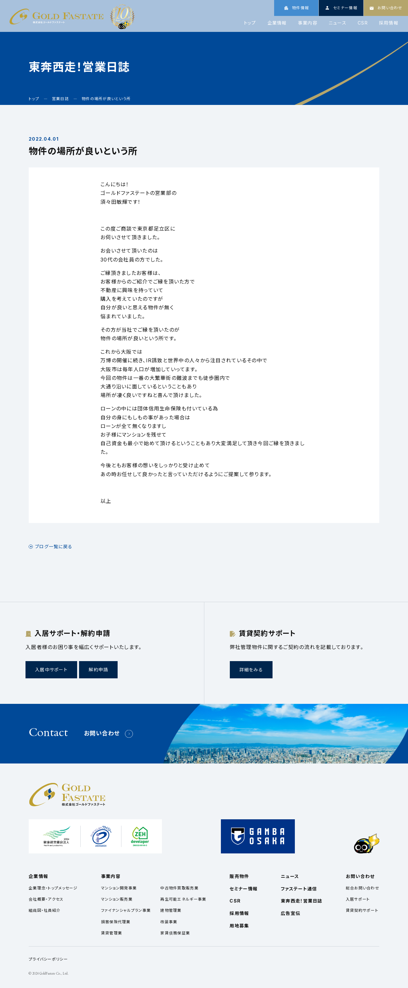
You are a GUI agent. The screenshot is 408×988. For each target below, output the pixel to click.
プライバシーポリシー (48, 959)
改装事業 (168, 921)
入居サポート (358, 899)
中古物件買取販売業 (179, 888)
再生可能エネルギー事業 (183, 899)
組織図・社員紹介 (45, 910)
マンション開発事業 (119, 888)
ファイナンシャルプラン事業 (126, 910)
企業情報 (277, 23)
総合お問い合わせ (362, 888)
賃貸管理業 (111, 933)
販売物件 (239, 876)
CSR (363, 23)
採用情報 (388, 23)
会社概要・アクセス (46, 899)
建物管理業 (170, 910)
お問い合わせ (102, 733)
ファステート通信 (299, 888)
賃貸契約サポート (362, 910)
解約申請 (98, 669)
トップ (250, 23)
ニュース (337, 23)
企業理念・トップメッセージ (53, 888)
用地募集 (239, 925)
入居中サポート (51, 669)
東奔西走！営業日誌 (302, 900)
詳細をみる (251, 669)
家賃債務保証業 (175, 933)
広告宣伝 (290, 913)
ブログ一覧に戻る (53, 546)
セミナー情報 (243, 888)
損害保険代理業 (116, 921)
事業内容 (307, 23)
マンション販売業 (117, 899)
